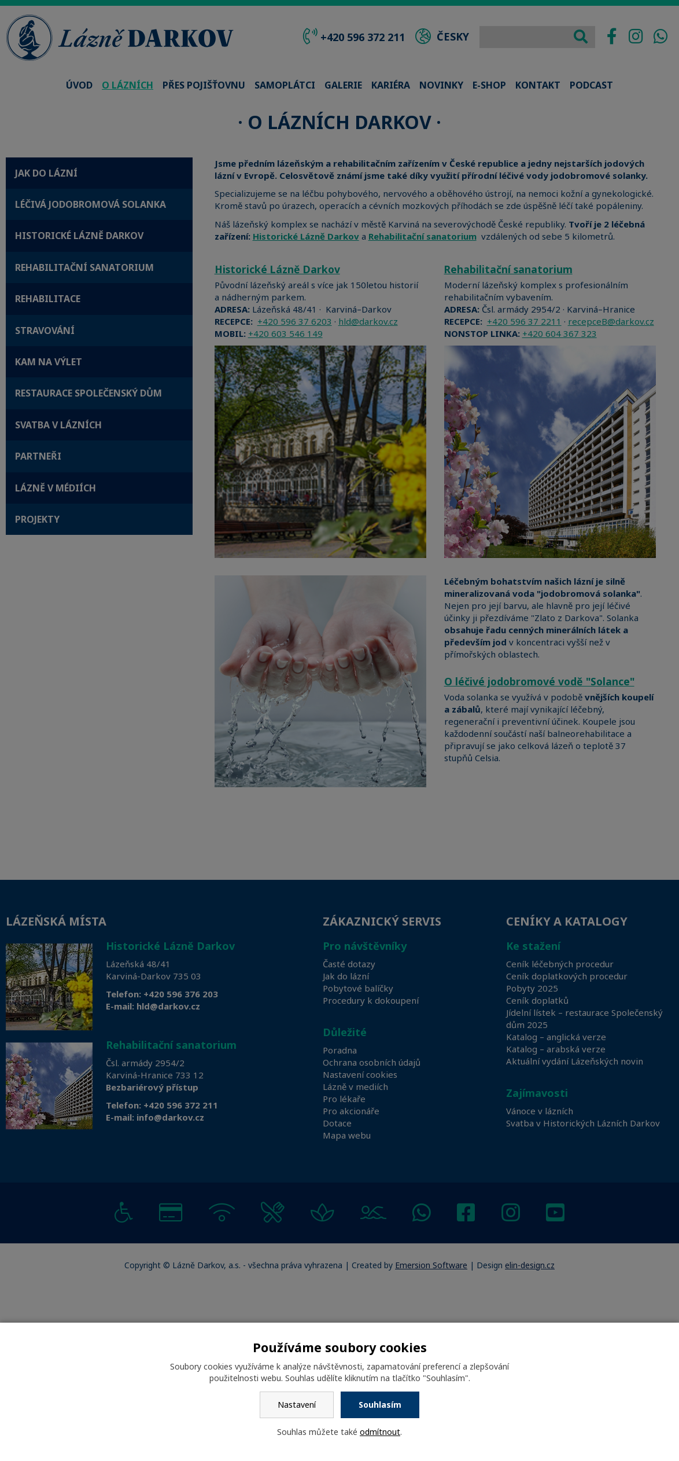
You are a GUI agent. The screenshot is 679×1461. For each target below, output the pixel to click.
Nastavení (297, 1404)
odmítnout (380, 1431)
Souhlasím (380, 1404)
